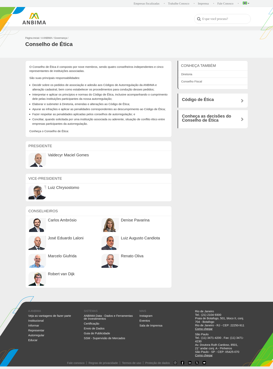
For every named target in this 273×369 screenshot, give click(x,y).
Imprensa (203, 3)
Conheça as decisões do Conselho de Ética (206, 118)
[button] (246, 3)
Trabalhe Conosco (178, 3)
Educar (33, 340)
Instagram (146, 315)
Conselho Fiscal (191, 81)
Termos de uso (131, 363)
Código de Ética (198, 99)
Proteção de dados (157, 363)
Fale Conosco (225, 3)
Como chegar (204, 328)
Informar (33, 325)
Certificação (91, 323)
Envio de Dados (94, 328)
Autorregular (36, 335)
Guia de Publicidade (97, 333)
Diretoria (186, 74)
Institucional (36, 320)
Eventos (145, 320)
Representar (36, 330)
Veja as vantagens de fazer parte (49, 315)
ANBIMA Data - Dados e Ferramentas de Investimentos (108, 317)
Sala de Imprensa (151, 325)
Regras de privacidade (103, 363)
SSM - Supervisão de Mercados (104, 338)
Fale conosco (75, 363)
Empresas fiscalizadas (146, 3)
